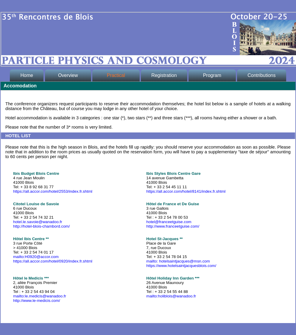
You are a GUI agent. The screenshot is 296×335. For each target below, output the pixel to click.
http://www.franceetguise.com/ (172, 226)
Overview (67, 75)
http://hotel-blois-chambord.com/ (41, 226)
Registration (164, 75)
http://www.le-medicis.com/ (36, 300)
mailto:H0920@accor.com (36, 256)
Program (212, 75)
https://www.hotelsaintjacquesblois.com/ (181, 265)
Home (26, 75)
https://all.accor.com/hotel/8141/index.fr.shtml (185, 191)
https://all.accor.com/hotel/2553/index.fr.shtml (52, 191)
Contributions (261, 75)
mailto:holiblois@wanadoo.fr (171, 296)
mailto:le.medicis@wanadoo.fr (39, 296)
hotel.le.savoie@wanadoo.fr (37, 222)
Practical (116, 75)
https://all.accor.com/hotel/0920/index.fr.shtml (52, 261)
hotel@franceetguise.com (168, 222)
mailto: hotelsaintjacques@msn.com (178, 261)
